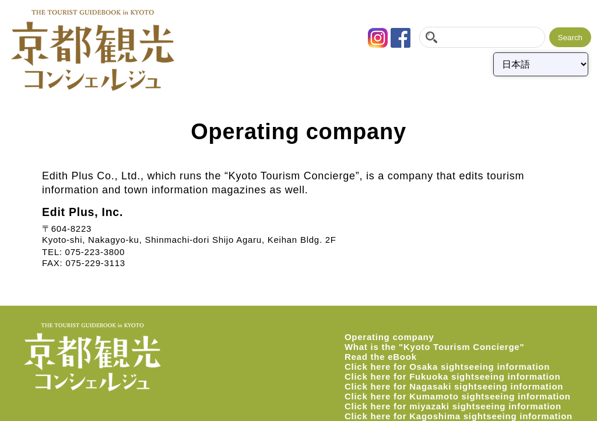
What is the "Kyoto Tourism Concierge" (434, 347)
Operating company (389, 337)
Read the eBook (381, 357)
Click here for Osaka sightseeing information (447, 367)
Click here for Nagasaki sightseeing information (454, 386)
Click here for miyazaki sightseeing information (453, 406)
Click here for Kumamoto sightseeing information (458, 396)
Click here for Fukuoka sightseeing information (452, 376)
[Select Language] (540, 64)
